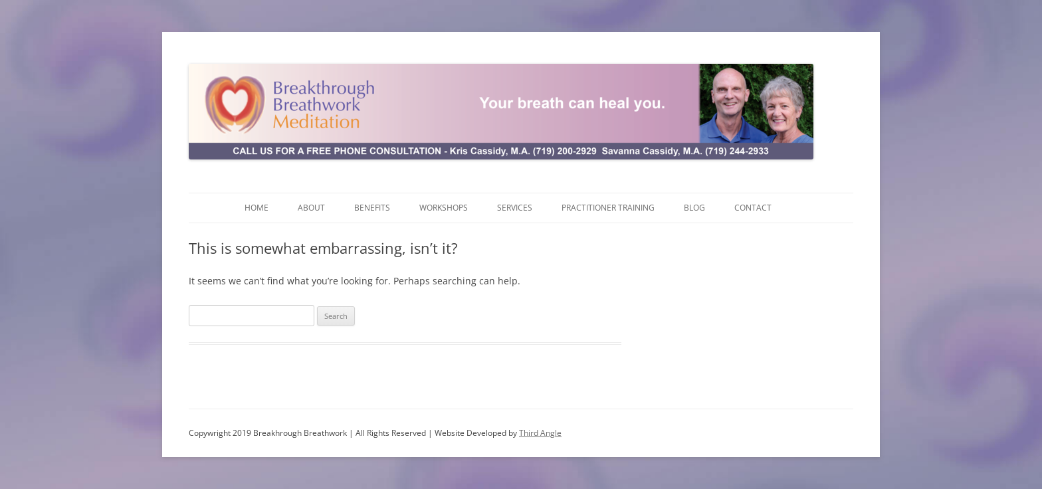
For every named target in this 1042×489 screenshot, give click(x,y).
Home (256, 207)
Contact (753, 207)
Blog (694, 207)
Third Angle (540, 433)
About (311, 207)
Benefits (372, 207)
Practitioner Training (608, 207)
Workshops (443, 207)
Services (514, 207)
